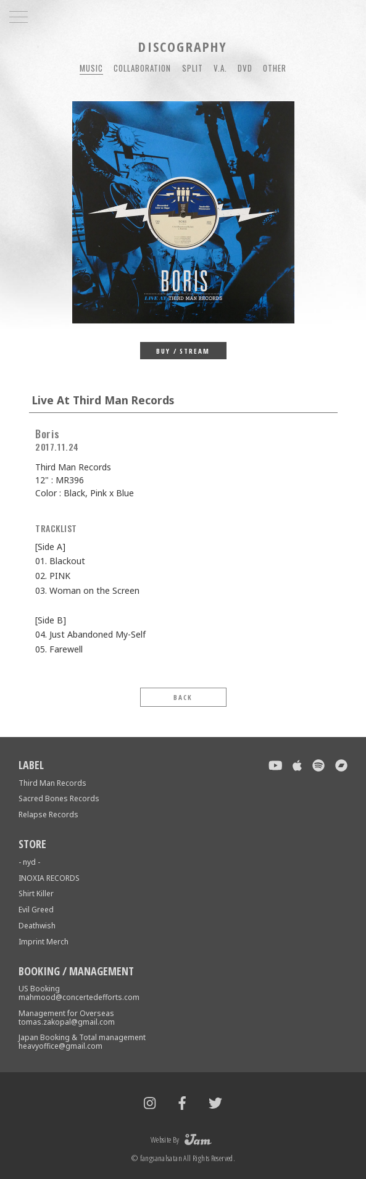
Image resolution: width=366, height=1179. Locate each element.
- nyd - (29, 862)
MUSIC (91, 68)
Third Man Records (52, 783)
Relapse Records (48, 814)
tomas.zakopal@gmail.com (67, 1022)
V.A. (220, 68)
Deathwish (37, 925)
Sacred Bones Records (59, 798)
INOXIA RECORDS (49, 878)
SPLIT (192, 68)
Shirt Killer (36, 893)
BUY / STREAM (183, 351)
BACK (183, 697)
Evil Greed (36, 909)
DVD (245, 68)
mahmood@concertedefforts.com (79, 997)
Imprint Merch (44, 941)
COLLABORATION (143, 68)
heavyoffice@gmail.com (60, 1046)
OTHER (274, 68)
